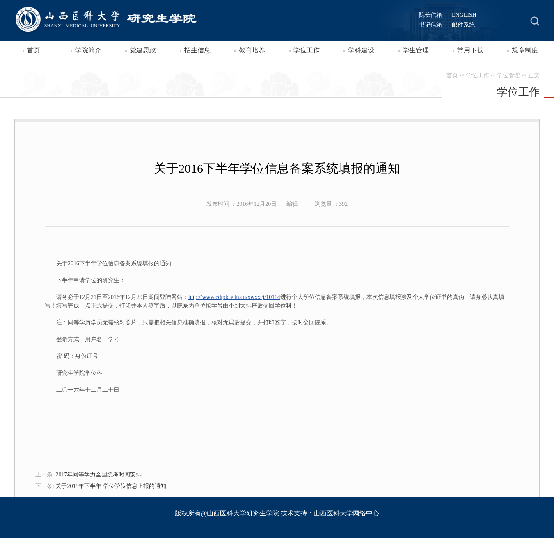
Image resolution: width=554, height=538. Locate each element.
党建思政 (143, 50)
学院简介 (88, 50)
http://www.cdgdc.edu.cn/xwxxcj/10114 (234, 297)
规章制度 (525, 50)
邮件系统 (463, 25)
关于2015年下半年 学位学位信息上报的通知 (110, 486)
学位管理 (508, 75)
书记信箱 (430, 25)
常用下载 (470, 50)
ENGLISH (464, 15)
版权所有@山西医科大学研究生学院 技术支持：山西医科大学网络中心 (277, 513)
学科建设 (361, 50)
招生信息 (197, 50)
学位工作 (306, 50)
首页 (33, 50)
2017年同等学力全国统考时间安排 (98, 475)
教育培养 (252, 50)
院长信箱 (430, 15)
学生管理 (416, 50)
